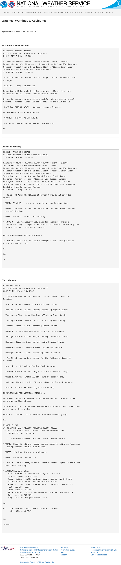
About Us (94, 552)
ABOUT (109, 12)
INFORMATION (61, 12)
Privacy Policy (96, 547)
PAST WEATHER (33, 12)
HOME (7, 12)
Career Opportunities (99, 555)
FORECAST (17, 12)
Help (62, 552)
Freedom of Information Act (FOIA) (104, 550)
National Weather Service (30, 552)
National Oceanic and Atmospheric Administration (39, 550)
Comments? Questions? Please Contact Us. (37, 562)
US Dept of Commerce (29, 547)
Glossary (63, 555)
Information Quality (67, 550)
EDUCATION (76, 12)
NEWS (88, 12)
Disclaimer (64, 547)
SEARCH (98, 12)
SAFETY (47, 12)
